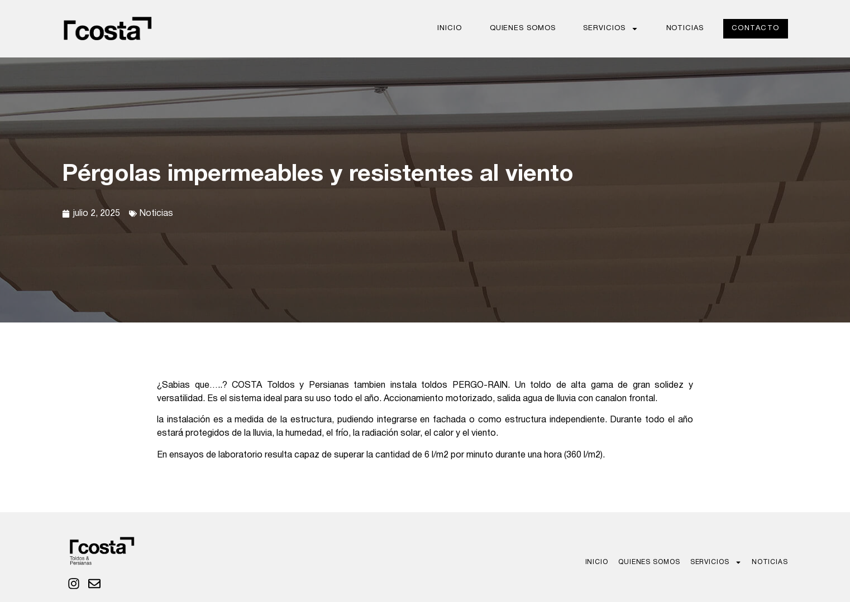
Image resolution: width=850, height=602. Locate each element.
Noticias (685, 28)
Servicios (610, 28)
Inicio (449, 28)
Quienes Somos (523, 28)
